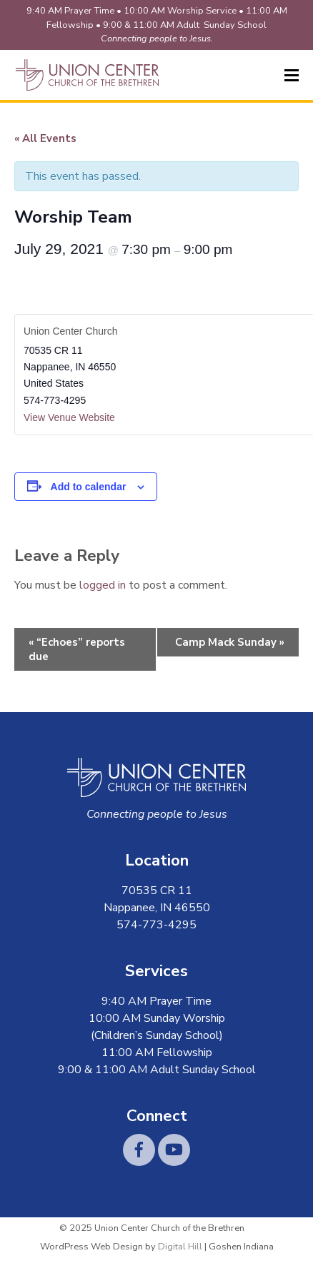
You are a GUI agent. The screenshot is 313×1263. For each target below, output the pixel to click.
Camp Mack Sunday (229, 642)
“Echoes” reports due (77, 649)
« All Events (45, 138)
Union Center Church (71, 331)
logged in (102, 585)
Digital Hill (180, 1246)
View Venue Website (69, 417)
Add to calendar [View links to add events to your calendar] (88, 486)
